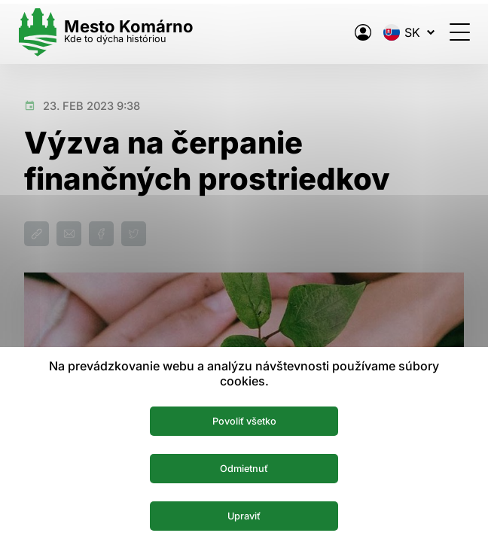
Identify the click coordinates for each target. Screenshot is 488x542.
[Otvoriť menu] (454, 32)
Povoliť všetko (244, 419)
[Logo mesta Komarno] (111, 32)
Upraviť (244, 515)
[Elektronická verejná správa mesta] (357, 32)
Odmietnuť (244, 467)
